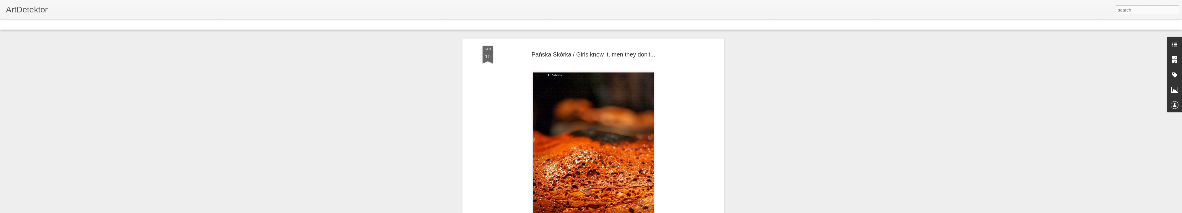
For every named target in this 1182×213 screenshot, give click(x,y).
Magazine (48, 24)
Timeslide (127, 24)
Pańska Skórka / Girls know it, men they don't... (593, 54)
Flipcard (27, 24)
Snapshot (105, 24)
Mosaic (67, 24)
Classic (9, 24)
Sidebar (86, 24)
